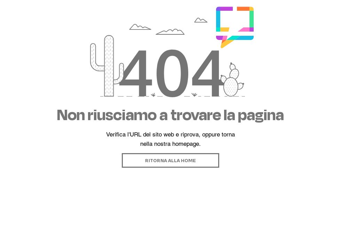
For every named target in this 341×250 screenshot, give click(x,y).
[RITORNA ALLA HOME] (170, 160)
